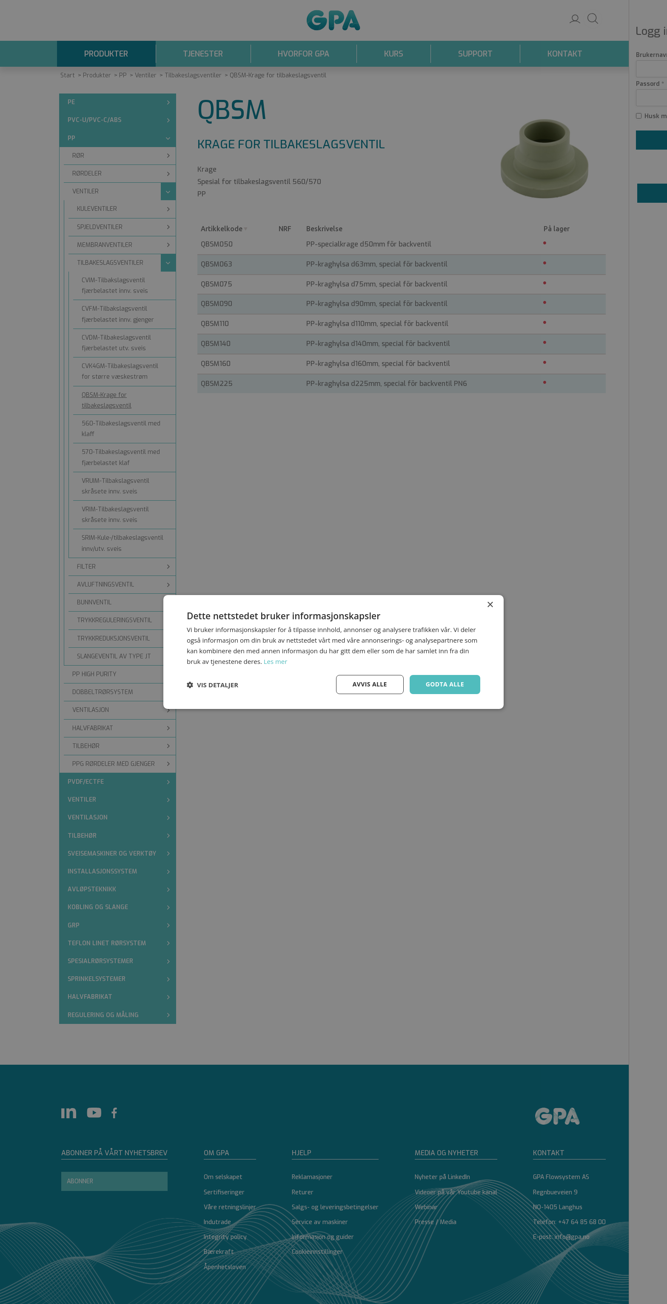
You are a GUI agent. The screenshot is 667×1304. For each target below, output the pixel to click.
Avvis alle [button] (369, 684)
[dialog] (333, 652)
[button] (212, 685)
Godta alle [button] (445, 684)
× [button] (490, 605)
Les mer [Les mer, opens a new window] (276, 661)
